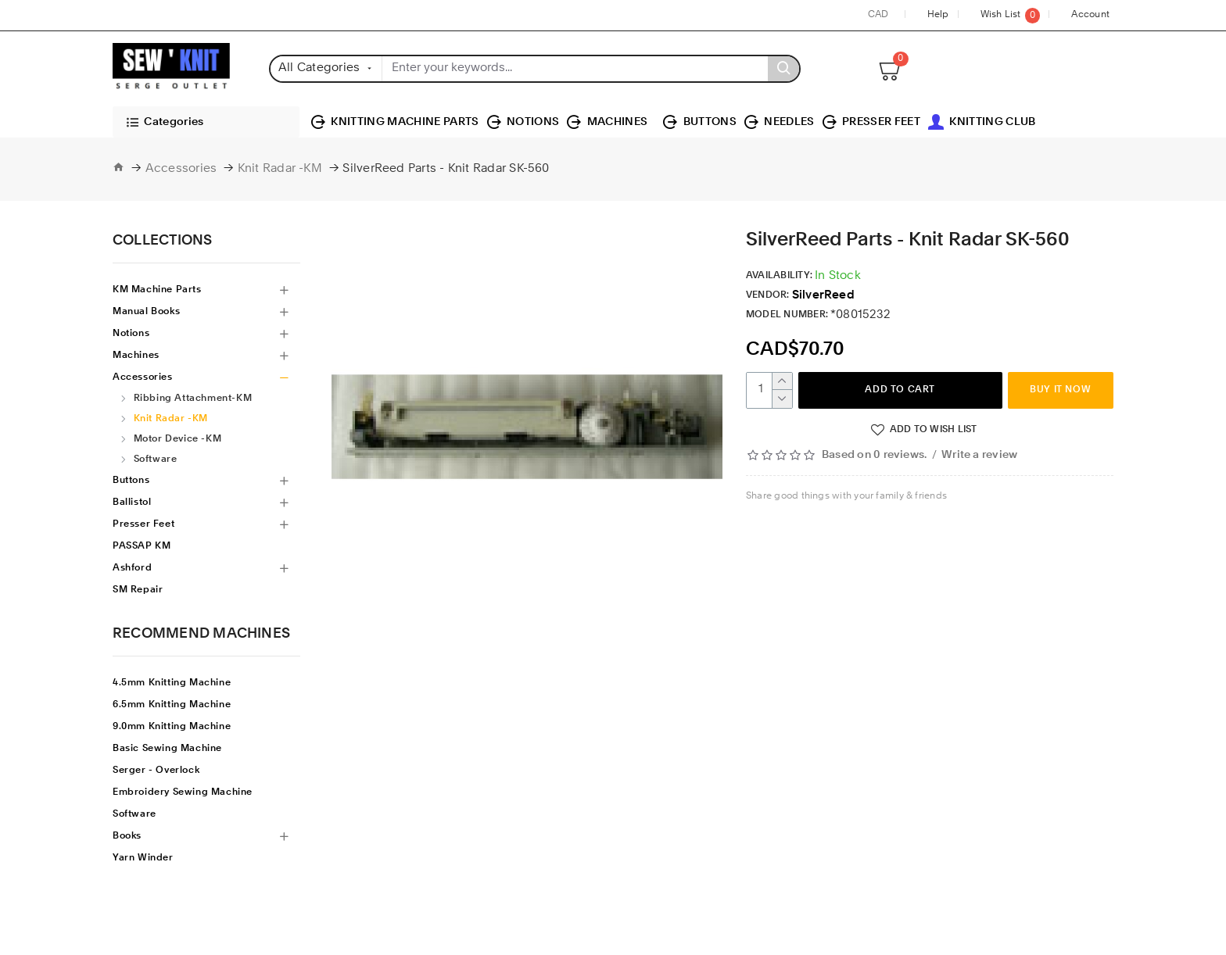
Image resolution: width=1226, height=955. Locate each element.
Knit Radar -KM (280, 169)
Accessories (181, 169)
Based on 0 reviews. (874, 455)
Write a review (979, 455)
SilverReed (823, 296)
